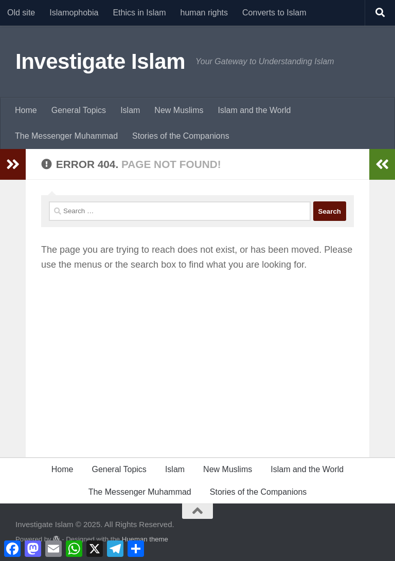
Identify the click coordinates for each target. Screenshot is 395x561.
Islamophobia (73, 12)
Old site (21, 12)
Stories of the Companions (180, 136)
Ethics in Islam (139, 12)
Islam (130, 110)
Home (26, 110)
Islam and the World (254, 110)
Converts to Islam (274, 12)
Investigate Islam (100, 61)
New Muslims (178, 110)
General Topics (78, 110)
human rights (204, 12)
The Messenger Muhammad (66, 136)
